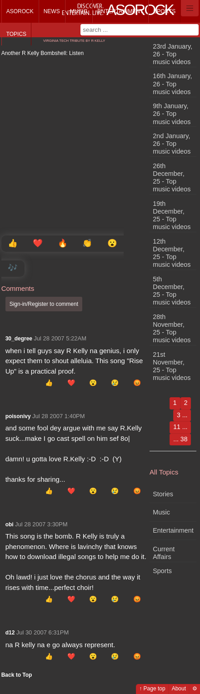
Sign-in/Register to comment (44, 304)
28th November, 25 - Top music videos (171, 328)
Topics (16, 34)
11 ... (180, 426)
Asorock (20, 11)
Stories (163, 494)
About (179, 688)
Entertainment (120, 11)
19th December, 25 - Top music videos (171, 215)
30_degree (18, 338)
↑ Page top (152, 688)
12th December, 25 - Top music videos (171, 253)
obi (9, 524)
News (52, 11)
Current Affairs (164, 552)
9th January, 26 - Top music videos (171, 113)
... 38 (180, 439)
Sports (164, 11)
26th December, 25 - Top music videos (171, 177)
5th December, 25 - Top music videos (171, 290)
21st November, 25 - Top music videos (171, 366)
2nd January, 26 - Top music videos (171, 143)
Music (79, 11)
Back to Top (16, 675)
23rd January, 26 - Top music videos (172, 54)
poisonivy (18, 416)
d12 (10, 632)
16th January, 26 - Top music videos (172, 83)
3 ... (182, 415)
